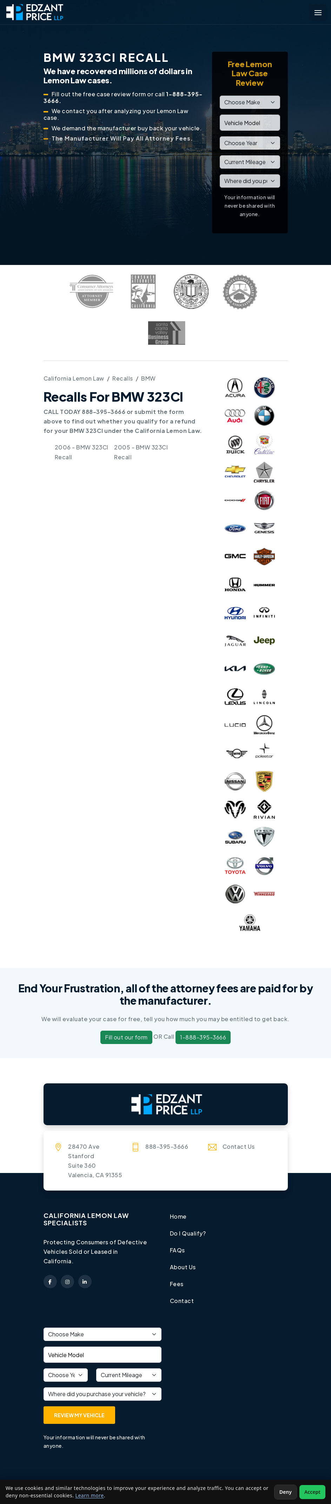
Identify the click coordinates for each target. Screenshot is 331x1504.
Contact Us (239, 1146)
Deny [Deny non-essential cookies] (285, 1492)
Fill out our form (126, 1037)
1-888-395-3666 (203, 1037)
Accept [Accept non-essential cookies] (312, 1492)
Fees (177, 1282)
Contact (182, 1299)
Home (178, 1216)
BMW (148, 378)
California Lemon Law (74, 378)
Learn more (89, 1495)
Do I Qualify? (188, 1233)
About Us (183, 1266)
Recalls (122, 378)
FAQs (177, 1249)
